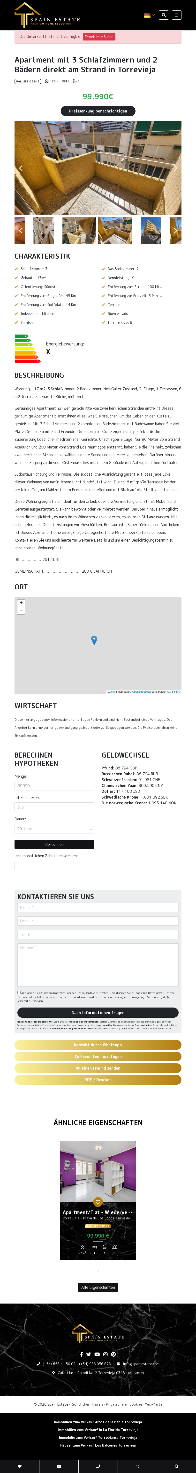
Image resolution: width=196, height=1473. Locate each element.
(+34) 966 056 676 (95, 1363)
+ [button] (21, 603)
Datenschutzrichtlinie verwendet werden (42, 997)
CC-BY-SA (173, 691)
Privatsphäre (116, 1404)
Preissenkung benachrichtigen (98, 111)
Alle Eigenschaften (98, 1287)
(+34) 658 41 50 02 (59, 1363)
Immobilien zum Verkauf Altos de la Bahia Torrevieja (98, 1422)
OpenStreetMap (141, 691)
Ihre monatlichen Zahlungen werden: (46, 855)
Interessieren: (27, 797)
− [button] (21, 610)
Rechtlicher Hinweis (87, 1404)
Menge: (21, 776)
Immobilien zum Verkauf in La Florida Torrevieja (98, 1429)
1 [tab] (98, 1271)
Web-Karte (153, 1404)
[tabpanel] (98, 1202)
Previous (21, 168)
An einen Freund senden (98, 1068)
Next (175, 168)
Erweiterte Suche (99, 36)
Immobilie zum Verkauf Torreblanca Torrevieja (98, 1437)
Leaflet (111, 691)
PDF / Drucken (98, 1079)
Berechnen (54, 844)
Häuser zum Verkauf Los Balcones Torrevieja (98, 1445)
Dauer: (20, 819)
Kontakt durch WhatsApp (98, 1045)
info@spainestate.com (141, 1363)
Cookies (136, 1404)
